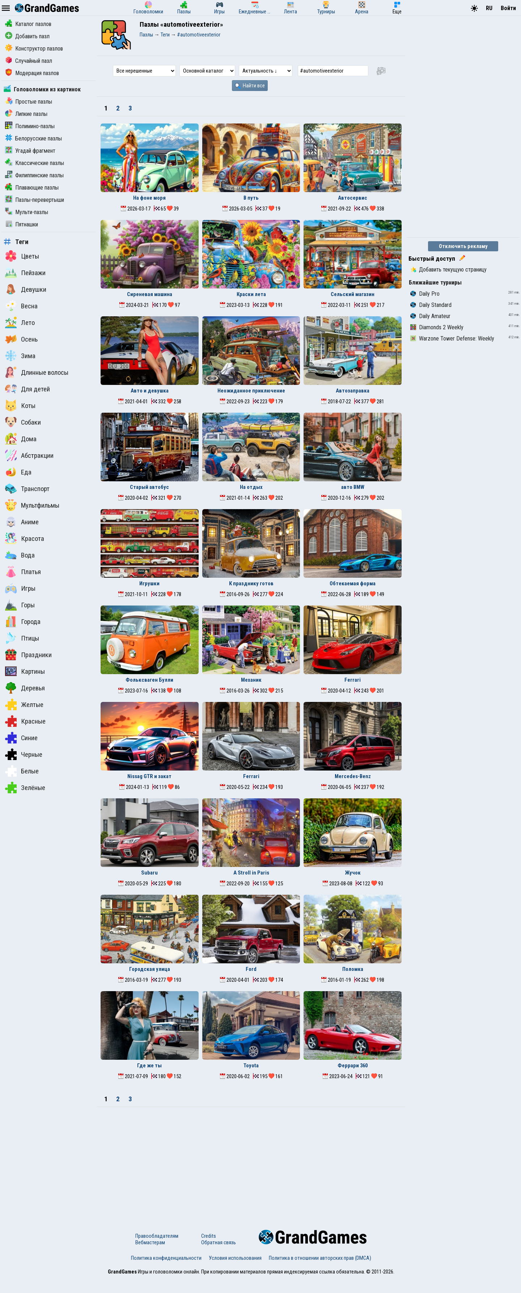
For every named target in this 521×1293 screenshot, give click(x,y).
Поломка (352, 969)
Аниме (22, 522)
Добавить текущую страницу (448, 269)
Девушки (25, 289)
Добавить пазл (27, 36)
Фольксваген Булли (149, 680)
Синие (21, 737)
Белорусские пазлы (33, 138)
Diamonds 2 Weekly (436, 327)
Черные (23, 754)
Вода (20, 555)
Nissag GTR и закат (149, 776)
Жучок (353, 872)
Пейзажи (25, 272)
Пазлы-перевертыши (34, 199)
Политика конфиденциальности (166, 1258)
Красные (25, 721)
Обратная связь (218, 1242)
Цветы (22, 256)
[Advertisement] (309, 1161)
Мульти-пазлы (26, 212)
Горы (20, 605)
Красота (24, 538)
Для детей (27, 389)
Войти (508, 8)
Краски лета (251, 294)
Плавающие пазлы (32, 187)
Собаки (23, 422)
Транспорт (27, 488)
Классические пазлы (34, 163)
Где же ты (149, 1065)
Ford (251, 969)
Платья (23, 571)
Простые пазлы (28, 101)
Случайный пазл (28, 60)
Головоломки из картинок (42, 89)
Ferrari (352, 680)
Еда (18, 472)
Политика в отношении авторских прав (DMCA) (320, 1258)
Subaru (149, 872)
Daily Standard (431, 304)
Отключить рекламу (463, 246)
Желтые (24, 704)
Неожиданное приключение (251, 390)
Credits (208, 1236)
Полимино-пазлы (30, 126)
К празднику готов (251, 583)
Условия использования (235, 1258)
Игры (20, 588)
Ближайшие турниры (435, 282)
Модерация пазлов (32, 73)
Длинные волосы (36, 372)
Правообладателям (156, 1236)
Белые (22, 771)
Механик (251, 680)
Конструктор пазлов (34, 48)
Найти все (250, 85)
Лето (20, 322)
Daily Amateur (430, 316)
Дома (21, 438)
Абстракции (29, 455)
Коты (20, 405)
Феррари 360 (353, 1065)
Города (23, 621)
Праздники (28, 654)
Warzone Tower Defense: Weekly (452, 338)
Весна (21, 306)
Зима (20, 355)
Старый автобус (149, 487)
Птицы (22, 638)
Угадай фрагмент (30, 150)
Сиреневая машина (149, 294)
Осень (21, 339)
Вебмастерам (150, 1242)
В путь (251, 198)
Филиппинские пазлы (34, 175)
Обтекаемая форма (353, 583)
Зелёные (25, 787)
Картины (25, 671)
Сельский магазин (352, 294)
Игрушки (149, 583)
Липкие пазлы (26, 113)
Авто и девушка (150, 390)
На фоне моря (149, 198)
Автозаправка (352, 390)
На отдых (251, 487)
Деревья (25, 688)
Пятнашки (21, 224)
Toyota (251, 1065)
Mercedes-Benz (353, 776)
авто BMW (352, 487)
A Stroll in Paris (251, 872)
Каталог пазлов (28, 24)
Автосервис (352, 198)
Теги (16, 242)
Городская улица (149, 969)
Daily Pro (425, 293)
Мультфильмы (32, 505)
